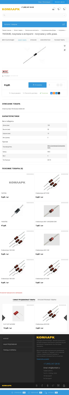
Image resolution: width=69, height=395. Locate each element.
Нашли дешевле (14, 93)
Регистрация (46, 2)
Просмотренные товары (47, 300)
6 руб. (52, 198)
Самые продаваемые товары (24, 300)
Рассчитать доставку (30, 93)
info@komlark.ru (54, 368)
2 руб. (39, 328)
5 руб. (17, 198)
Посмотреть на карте (43, 359)
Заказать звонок (60, 2)
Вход (39, 2)
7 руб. (52, 227)
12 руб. (7, 328)
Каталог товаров (34, 24)
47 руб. (17, 227)
